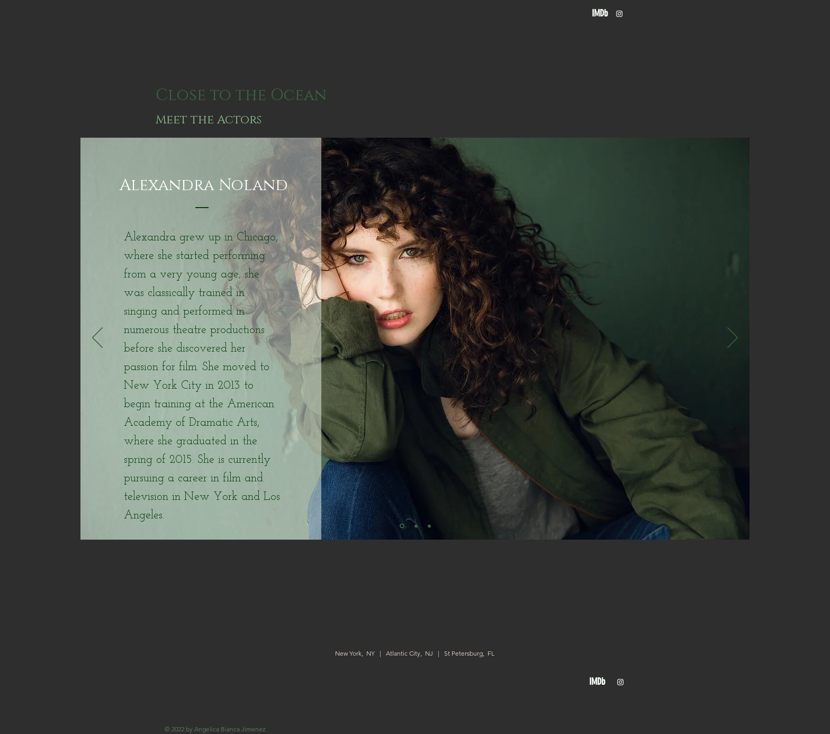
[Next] (732, 338)
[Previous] (97, 338)
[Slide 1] (402, 526)
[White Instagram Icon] (619, 14)
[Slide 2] (416, 525)
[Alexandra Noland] (203, 185)
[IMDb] (599, 13)
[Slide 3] (429, 525)
